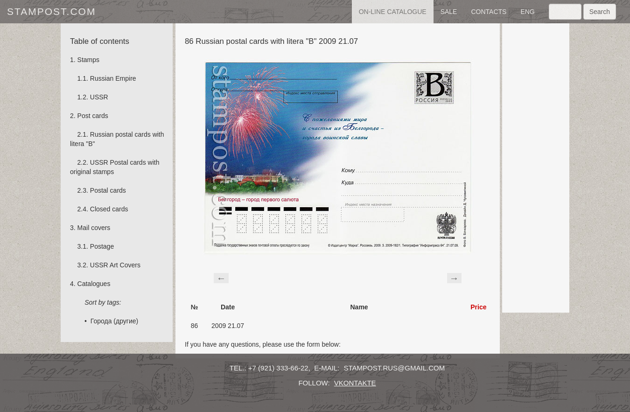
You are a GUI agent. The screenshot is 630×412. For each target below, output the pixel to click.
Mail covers (94, 227)
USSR (99, 97)
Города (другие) (114, 321)
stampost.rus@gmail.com (394, 368)
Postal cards (108, 190)
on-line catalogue (393, 11)
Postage (102, 246)
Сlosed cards (109, 209)
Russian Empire (113, 78)
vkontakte (355, 383)
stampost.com (51, 11)
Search (599, 11)
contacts (488, 11)
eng (527, 11)
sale (449, 11)
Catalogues (94, 283)
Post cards (92, 115)
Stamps (88, 59)
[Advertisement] (536, 168)
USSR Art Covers (115, 265)
